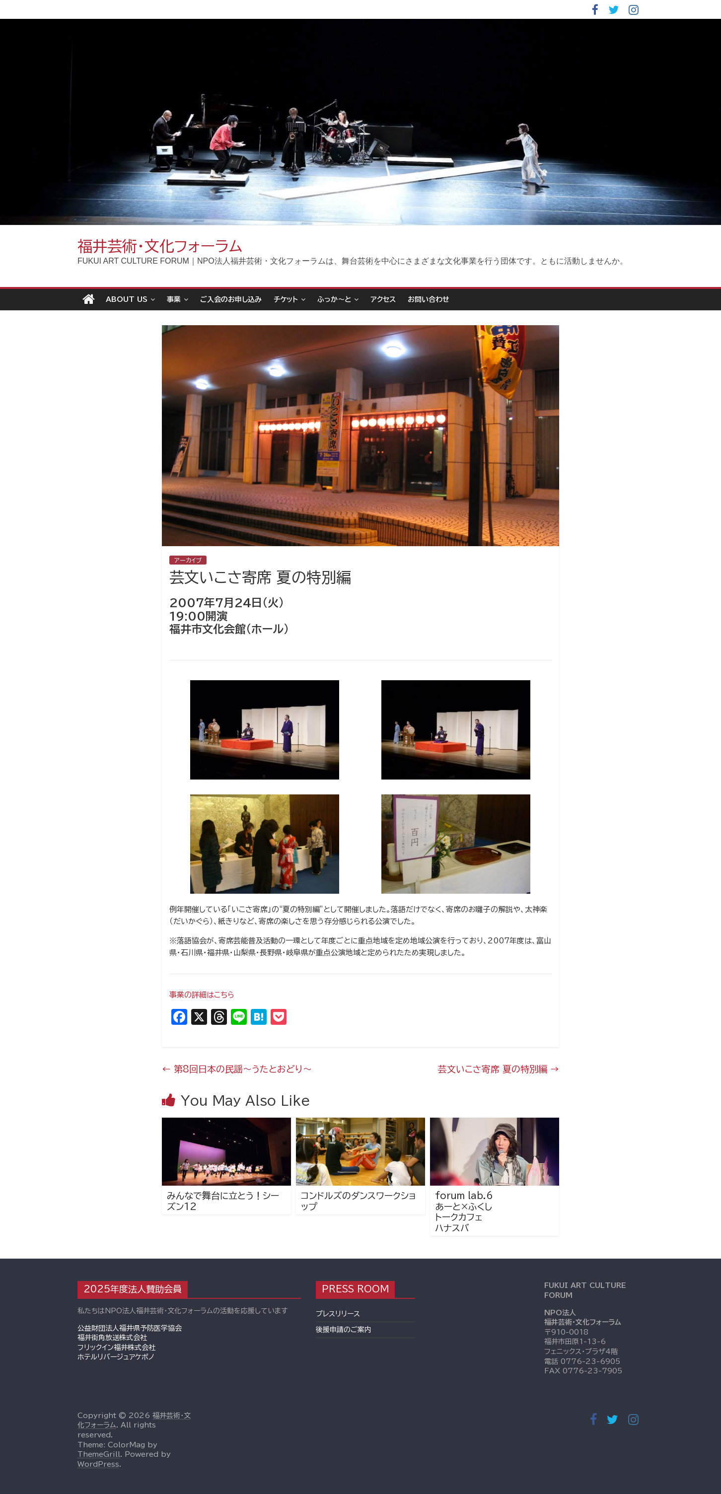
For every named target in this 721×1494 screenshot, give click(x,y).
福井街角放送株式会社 (112, 1337)
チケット (286, 299)
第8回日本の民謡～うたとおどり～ (237, 1069)
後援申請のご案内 (343, 1329)
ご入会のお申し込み (231, 299)
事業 (174, 299)
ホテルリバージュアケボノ (115, 1356)
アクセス (383, 299)
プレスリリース (338, 1313)
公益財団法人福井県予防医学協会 (129, 1328)
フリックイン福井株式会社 (116, 1347)
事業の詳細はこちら (201, 994)
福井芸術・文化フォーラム (159, 246)
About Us (126, 299)
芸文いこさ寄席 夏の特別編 (498, 1069)
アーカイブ (188, 560)
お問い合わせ (428, 299)
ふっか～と (334, 299)
